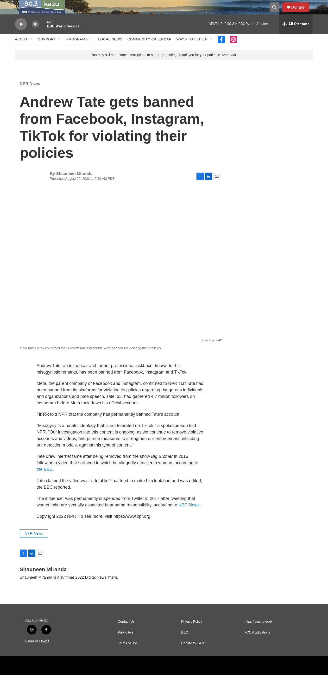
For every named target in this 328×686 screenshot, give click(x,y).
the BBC (45, 480)
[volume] (35, 35)
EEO (184, 643)
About (21, 50)
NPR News (30, 94)
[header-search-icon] (276, 13)
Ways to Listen (192, 50)
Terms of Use (128, 654)
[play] (21, 35)
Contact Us (126, 632)
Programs (77, 50)
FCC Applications (257, 643)
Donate (300, 12)
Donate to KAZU (193, 654)
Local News (110, 50)
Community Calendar (149, 50)
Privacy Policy (191, 632)
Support (47, 50)
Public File (125, 643)
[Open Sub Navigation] (31, 50)
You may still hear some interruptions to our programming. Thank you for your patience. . (164, 66)
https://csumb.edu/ (258, 632)
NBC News (189, 515)
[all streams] (296, 35)
